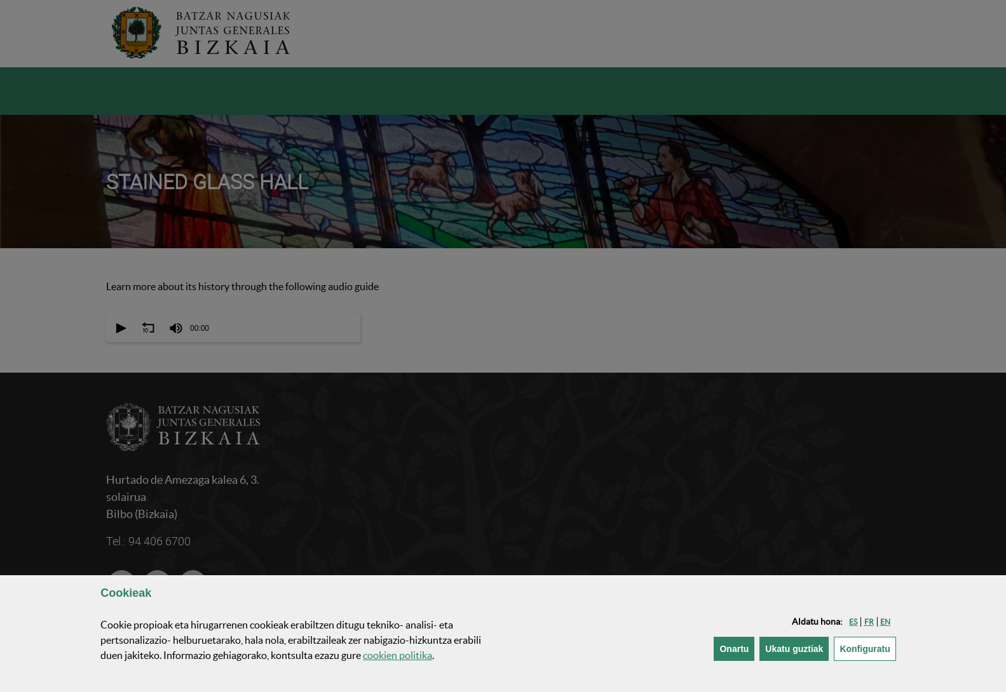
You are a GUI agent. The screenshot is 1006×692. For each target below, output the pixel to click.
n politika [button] (397, 655)
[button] (853, 622)
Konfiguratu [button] (867, 648)
